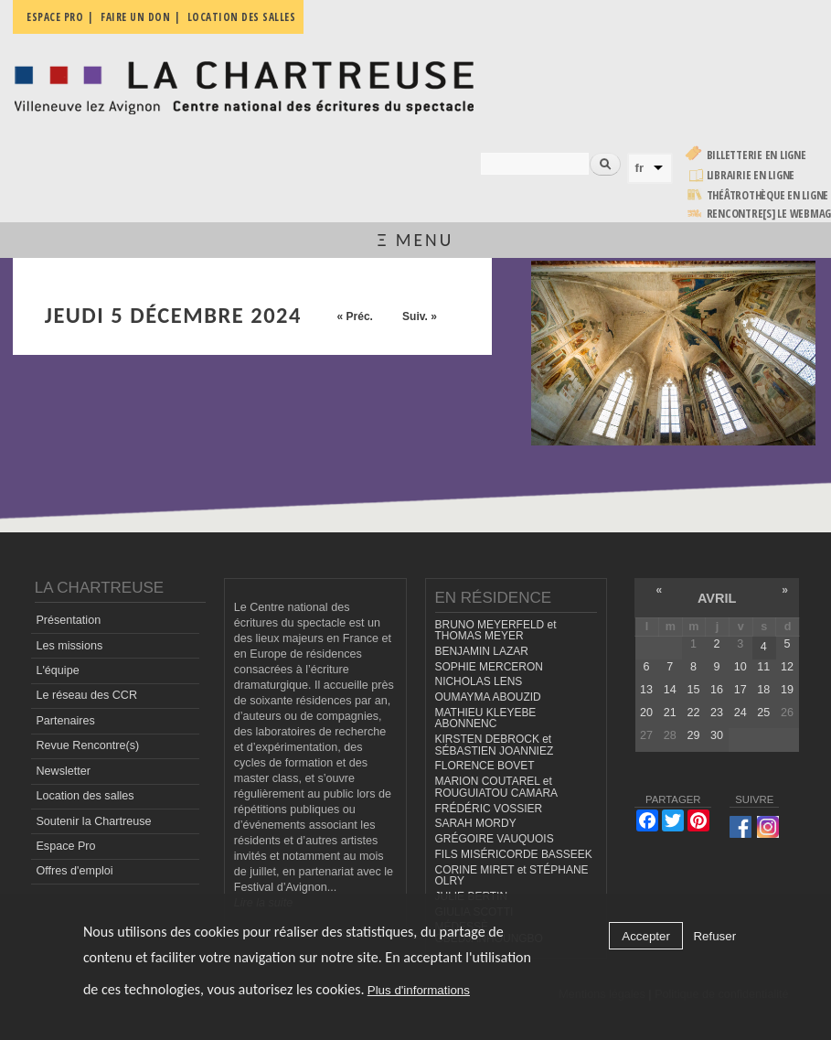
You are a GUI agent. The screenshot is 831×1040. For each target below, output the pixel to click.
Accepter (646, 936)
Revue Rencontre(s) (87, 745)
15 (693, 689)
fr (640, 168)
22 (693, 712)
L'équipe (57, 670)
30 (716, 735)
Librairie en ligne (751, 175)
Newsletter (63, 771)
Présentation (68, 620)
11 (763, 666)
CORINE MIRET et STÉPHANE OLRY (512, 875)
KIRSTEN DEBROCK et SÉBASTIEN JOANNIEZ (494, 745)
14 (670, 689)
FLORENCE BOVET (485, 765)
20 (646, 712)
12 (787, 666)
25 (763, 712)
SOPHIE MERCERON (489, 666)
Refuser (714, 936)
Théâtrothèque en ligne (768, 195)
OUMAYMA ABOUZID (488, 697)
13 (646, 689)
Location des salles (84, 795)
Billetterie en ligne (756, 155)
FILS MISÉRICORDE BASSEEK (513, 854)
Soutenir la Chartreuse (93, 821)
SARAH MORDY (476, 823)
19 (787, 689)
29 (693, 735)
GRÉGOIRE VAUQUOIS (494, 838)
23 (716, 712)
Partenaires (65, 720)
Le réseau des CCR (86, 695)
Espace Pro (65, 846)
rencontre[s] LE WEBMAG (769, 213)
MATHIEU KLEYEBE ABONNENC (486, 718)
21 (670, 712)
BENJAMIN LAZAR (481, 651)
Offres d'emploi (74, 870)
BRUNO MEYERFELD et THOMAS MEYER (496, 630)
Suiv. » (419, 316)
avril (717, 598)
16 (716, 689)
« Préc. (355, 316)
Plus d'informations (419, 990)
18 (763, 689)
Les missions (69, 645)
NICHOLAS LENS (479, 681)
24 (740, 712)
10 (740, 666)
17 (740, 689)
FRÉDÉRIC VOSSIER (489, 808)
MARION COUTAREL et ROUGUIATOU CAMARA (497, 787)
